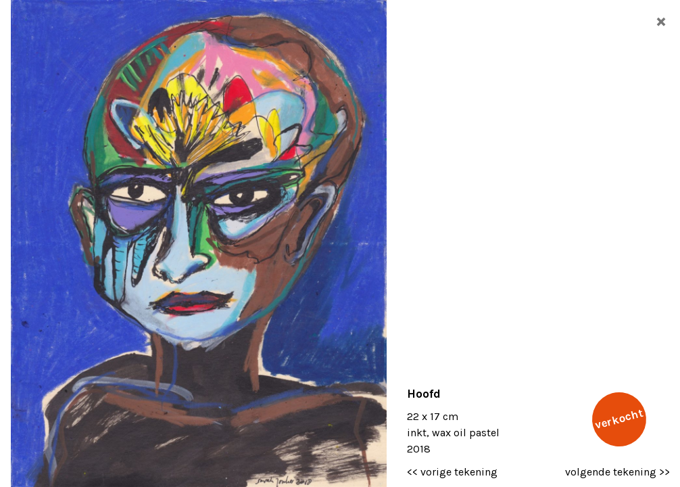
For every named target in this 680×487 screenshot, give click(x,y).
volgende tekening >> (617, 471)
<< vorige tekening (452, 471)
